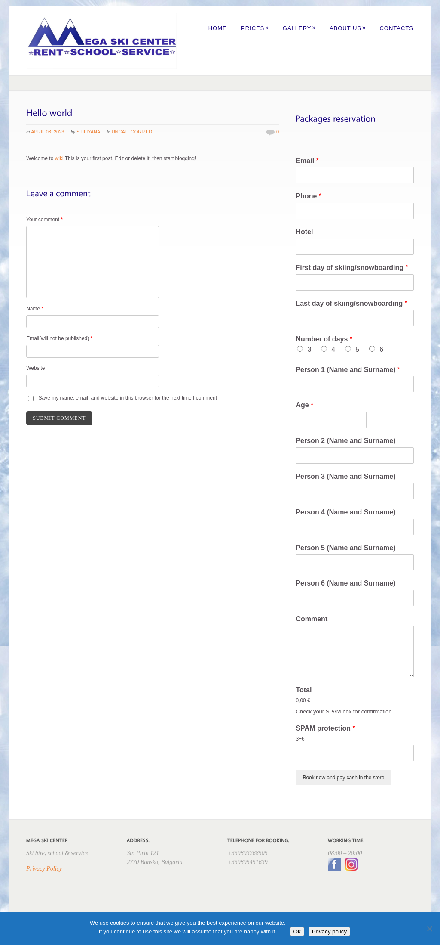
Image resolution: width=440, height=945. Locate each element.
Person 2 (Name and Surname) (345, 440)
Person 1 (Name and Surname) (348, 369)
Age (304, 405)
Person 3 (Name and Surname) (345, 476)
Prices (255, 28)
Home (217, 28)
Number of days (324, 339)
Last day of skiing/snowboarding (351, 303)
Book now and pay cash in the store (343, 778)
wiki (59, 158)
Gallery (299, 28)
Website (35, 368)
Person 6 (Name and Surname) (345, 583)
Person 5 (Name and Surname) (345, 548)
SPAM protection (325, 728)
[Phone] (354, 211)
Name (34, 309)
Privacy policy (329, 931)
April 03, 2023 (47, 131)
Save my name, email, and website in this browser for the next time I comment (128, 398)
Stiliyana (88, 131)
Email (307, 160)
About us (348, 28)
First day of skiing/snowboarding (352, 267)
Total (304, 690)
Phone (308, 196)
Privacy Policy (44, 868)
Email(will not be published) (59, 338)
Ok (297, 931)
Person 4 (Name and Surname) (345, 512)
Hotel (304, 231)
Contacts (396, 28)
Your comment (44, 220)
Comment (311, 619)
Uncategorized (132, 131)
